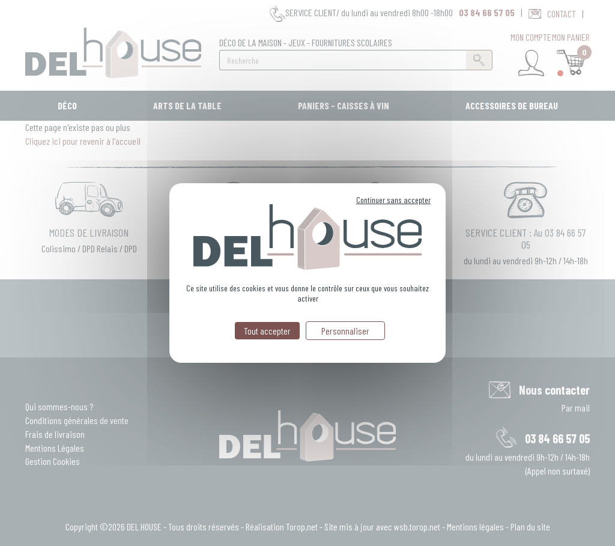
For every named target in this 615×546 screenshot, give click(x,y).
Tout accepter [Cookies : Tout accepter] (267, 330)
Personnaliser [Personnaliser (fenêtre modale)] (345, 330)
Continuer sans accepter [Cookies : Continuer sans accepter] (393, 200)
